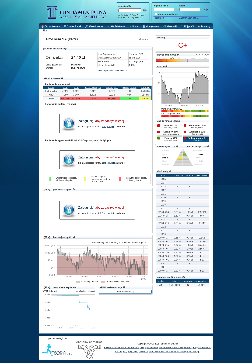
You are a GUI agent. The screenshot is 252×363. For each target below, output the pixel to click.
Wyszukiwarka (151, 347)
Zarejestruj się (108, 126)
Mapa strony (180, 351)
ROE (65, 87)
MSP (161, 285)
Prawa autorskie (165, 351)
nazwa (51, 87)
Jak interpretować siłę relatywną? (112, 70)
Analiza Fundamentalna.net (117, 347)
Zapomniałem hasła (188, 18)
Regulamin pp (193, 351)
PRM (45, 30)
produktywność (129, 87)
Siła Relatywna (166, 347)
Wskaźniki (178, 347)
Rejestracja (159, 18)
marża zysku (112, 87)
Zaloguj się (85, 121)
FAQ (125, 351)
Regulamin (133, 351)
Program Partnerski (202, 347)
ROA (76, 87)
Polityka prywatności (148, 351)
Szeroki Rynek (137, 347)
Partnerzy (187, 347)
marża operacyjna (93, 87)
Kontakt (118, 351)
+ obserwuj (142, 39)
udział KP (145, 87)
